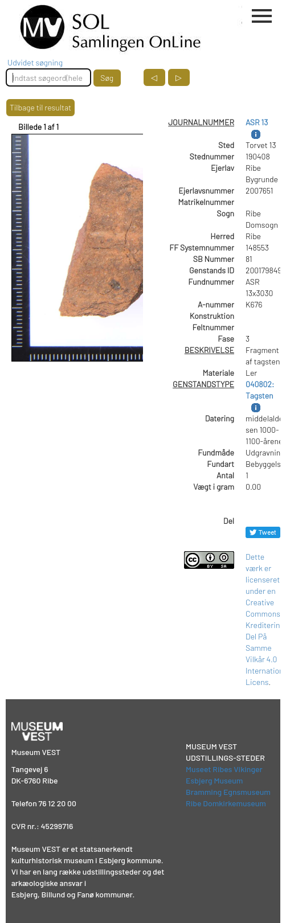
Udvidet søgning (35, 62)
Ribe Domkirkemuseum (226, 803)
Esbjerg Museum (214, 780)
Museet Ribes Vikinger (224, 769)
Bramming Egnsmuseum (228, 792)
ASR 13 (257, 122)
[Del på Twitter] (263, 532)
